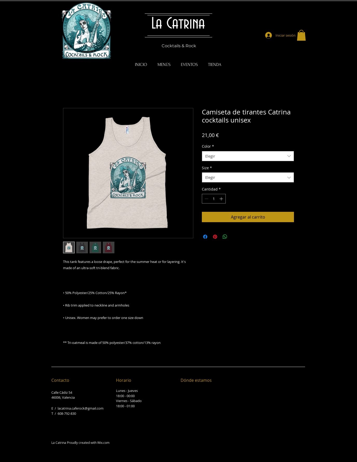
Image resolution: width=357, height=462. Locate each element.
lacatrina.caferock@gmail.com (81, 408)
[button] (301, 35)
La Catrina (178, 24)
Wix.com (103, 442)
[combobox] (248, 156)
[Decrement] (206, 198)
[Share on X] (235, 237)
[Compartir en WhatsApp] (225, 237)
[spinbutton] (213, 198)
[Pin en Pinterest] (215, 237)
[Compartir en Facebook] (205, 237)
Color (208, 146)
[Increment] (221, 198)
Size (207, 167)
